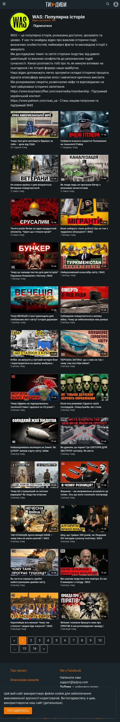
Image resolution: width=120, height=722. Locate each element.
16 (35, 648)
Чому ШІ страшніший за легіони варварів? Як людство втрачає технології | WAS (29, 494)
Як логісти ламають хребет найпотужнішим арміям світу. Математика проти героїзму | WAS (30, 582)
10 (100, 640)
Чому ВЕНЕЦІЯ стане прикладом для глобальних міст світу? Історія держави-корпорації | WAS (34, 319)
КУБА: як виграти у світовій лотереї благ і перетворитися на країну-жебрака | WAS (34, 363)
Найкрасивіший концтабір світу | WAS (82, 272)
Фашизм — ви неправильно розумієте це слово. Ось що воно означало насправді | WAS (84, 494)
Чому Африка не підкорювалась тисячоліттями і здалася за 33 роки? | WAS (32, 407)
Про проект (18, 670)
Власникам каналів (24, 680)
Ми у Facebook (70, 670)
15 (24, 648)
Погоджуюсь (18, 710)
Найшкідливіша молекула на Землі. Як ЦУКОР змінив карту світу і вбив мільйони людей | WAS (33, 451)
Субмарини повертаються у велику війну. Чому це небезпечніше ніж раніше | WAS (84, 319)
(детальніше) (53, 703)
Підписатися (42, 26)
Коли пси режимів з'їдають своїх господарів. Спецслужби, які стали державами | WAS (80, 407)
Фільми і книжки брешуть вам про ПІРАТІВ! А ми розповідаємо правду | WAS (82, 626)
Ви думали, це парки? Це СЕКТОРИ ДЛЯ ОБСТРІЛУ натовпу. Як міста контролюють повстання (83, 451)
